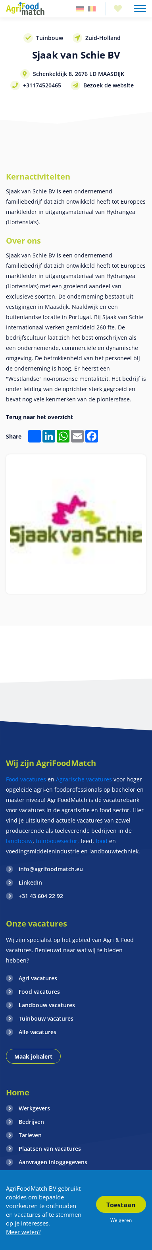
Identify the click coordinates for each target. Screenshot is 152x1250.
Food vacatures (26, 779)
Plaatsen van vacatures (50, 1148)
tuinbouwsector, (57, 841)
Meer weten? (23, 1232)
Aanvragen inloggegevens (53, 1162)
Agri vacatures (38, 978)
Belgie (92, 9)
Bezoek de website (108, 85)
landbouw (19, 841)
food (102, 841)
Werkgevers (34, 1108)
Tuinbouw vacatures (46, 1018)
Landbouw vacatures (47, 1005)
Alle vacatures (37, 1032)
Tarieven (30, 1135)
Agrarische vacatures (85, 779)
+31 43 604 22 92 (41, 896)
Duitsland (80, 9)
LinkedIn (30, 882)
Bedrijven (31, 1121)
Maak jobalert (33, 1056)
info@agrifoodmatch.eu (51, 869)
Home (17, 1092)
